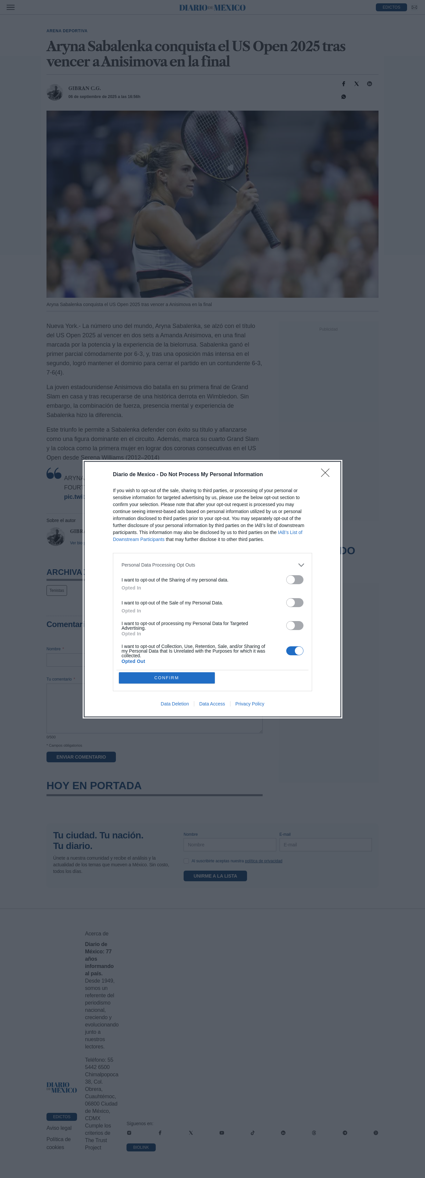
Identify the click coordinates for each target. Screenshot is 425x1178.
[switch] (294, 579)
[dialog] (212, 589)
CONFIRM (166, 677)
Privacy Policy (249, 703)
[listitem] (212, 565)
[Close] (327, 475)
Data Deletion (175, 703)
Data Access (212, 703)
